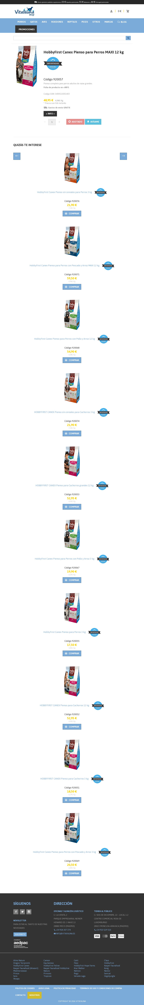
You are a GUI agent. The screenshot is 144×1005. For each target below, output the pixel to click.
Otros (96, 22)
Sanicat (107, 973)
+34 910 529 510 (102, 930)
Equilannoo (49, 963)
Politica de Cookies (25, 988)
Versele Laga (79, 976)
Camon (47, 960)
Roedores (57, 22)
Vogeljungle (109, 976)
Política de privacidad (65, 988)
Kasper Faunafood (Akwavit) (25, 968)
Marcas (109, 22)
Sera (15, 976)
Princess (47, 973)
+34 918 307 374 (62, 930)
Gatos (33, 22)
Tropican (47, 976)
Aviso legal (44, 988)
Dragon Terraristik (21, 963)
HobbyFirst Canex (21, 965)
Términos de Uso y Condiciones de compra (101, 988)
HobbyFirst (109, 963)
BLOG (122, 22)
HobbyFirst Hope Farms (84, 965)
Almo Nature (19, 960)
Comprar (72, 213)
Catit (76, 960)
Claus (106, 960)
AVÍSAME (93, 121)
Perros (21, 22)
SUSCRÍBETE (20, 934)
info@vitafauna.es (64, 933)
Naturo (47, 971)
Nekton (77, 971)
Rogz (76, 973)
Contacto (20, 995)
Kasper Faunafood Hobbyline (56, 968)
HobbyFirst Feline (52, 965)
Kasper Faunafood (112, 965)
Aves (44, 22)
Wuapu (16, 979)
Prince (16, 973)
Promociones (27, 29)
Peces (85, 22)
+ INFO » (50, 113)
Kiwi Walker (79, 968)
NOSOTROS (34, 995)
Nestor (107, 971)
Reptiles (72, 22)
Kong (106, 968)
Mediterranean (20, 971)
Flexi (76, 963)
